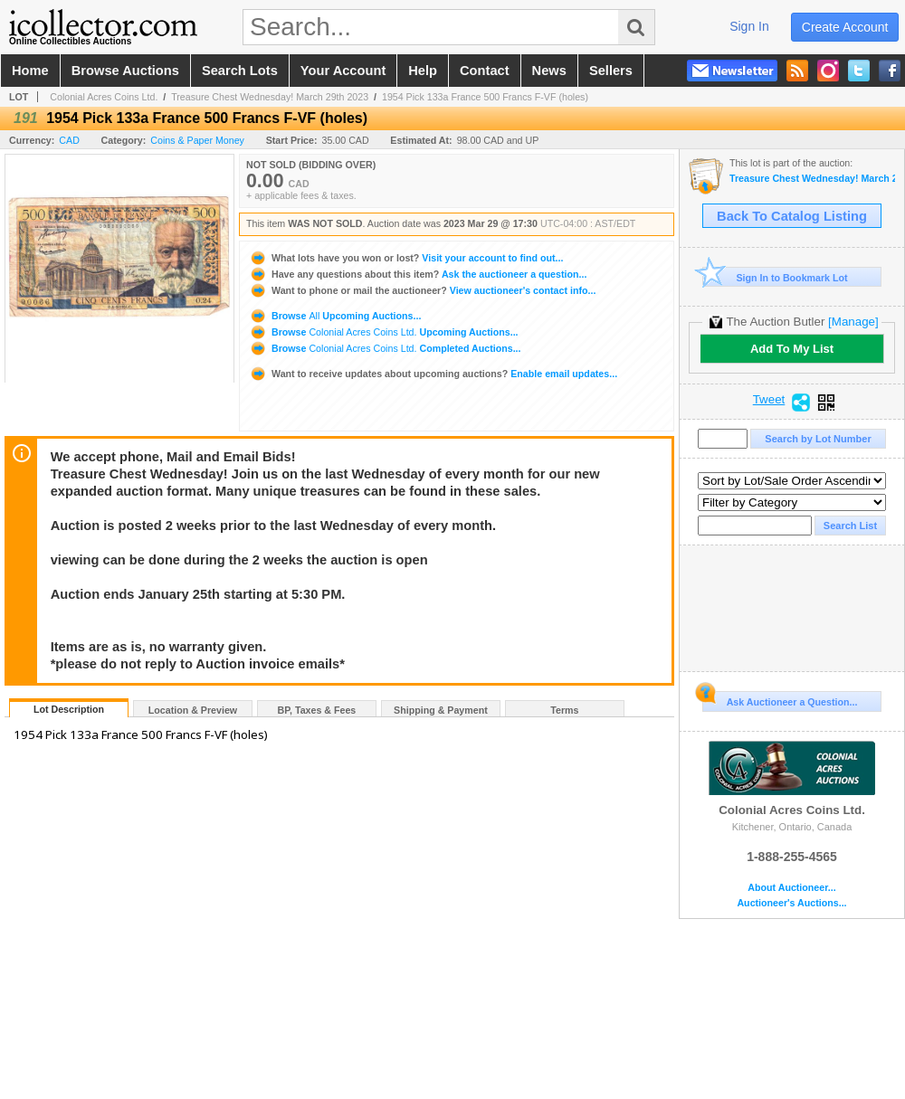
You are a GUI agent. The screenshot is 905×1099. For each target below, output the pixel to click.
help (422, 70)
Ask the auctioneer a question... (417, 274)
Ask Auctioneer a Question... (779, 699)
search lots (240, 70)
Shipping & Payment (441, 710)
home (30, 70)
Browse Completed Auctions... (385, 348)
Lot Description (68, 709)
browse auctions (125, 70)
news (549, 70)
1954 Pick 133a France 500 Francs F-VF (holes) (485, 96)
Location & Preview (192, 710)
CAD (69, 140)
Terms (564, 710)
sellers (611, 70)
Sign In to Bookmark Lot (775, 277)
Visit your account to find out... (406, 257)
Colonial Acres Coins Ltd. (103, 96)
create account (845, 27)
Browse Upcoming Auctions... (335, 315)
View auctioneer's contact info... (422, 290)
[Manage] (852, 321)
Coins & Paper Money (197, 140)
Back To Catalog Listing (792, 216)
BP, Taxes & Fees (317, 710)
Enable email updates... (433, 373)
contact (485, 70)
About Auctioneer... (791, 888)
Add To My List (792, 348)
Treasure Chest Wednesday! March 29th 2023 (269, 96)
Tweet (769, 399)
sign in (749, 26)
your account (343, 70)
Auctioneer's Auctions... (791, 903)
